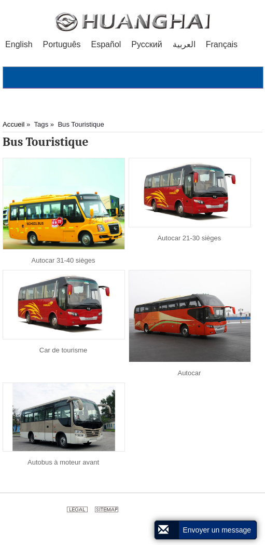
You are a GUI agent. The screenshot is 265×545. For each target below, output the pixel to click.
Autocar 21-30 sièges (189, 238)
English (18, 44)
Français (222, 44)
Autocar (189, 373)
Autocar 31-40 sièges (63, 260)
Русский (146, 44)
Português (62, 44)
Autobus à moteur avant (63, 462)
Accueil (13, 124)
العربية (184, 44)
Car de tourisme (63, 350)
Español (106, 44)
